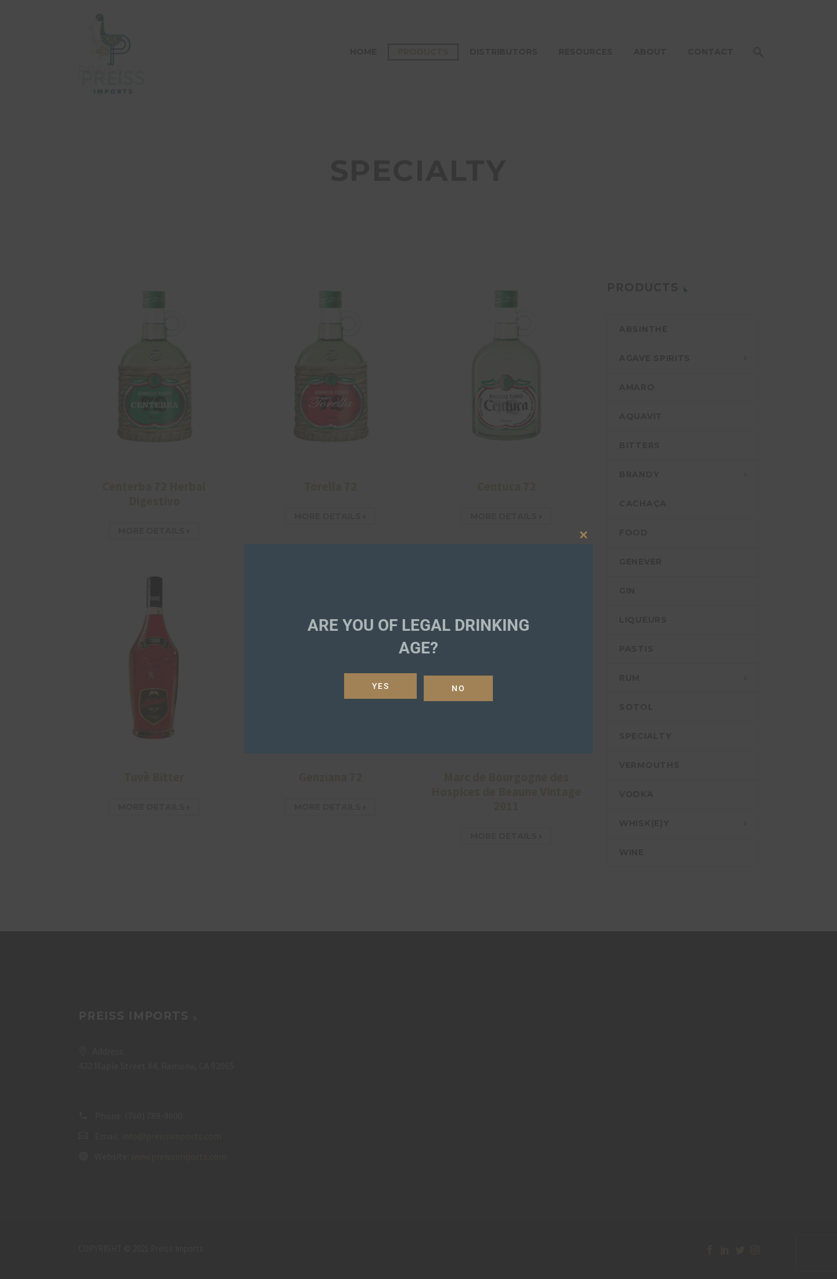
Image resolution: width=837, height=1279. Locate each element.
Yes (378, 686)
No (460, 686)
